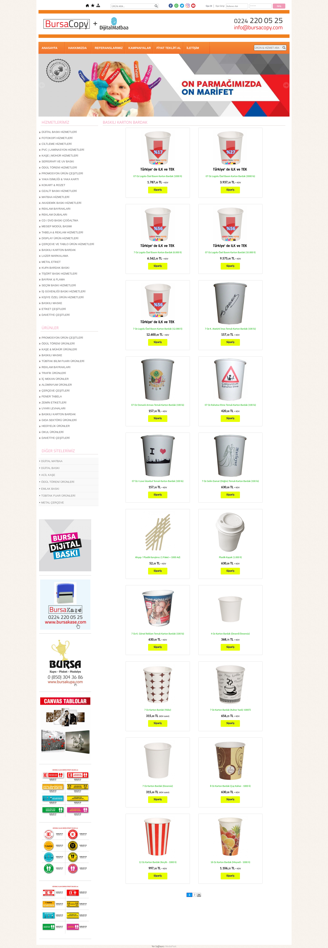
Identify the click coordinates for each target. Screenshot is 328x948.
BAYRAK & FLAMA (53, 279)
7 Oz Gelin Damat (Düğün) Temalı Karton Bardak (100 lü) (230, 481)
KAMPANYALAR (139, 48)
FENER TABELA (52, 396)
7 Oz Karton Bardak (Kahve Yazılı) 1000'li (230, 709)
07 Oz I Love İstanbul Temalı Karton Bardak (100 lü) (157, 481)
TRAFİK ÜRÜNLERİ (54, 373)
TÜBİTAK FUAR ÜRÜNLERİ (58, 495)
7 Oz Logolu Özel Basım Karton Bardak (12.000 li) (157, 328)
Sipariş (158, 189)
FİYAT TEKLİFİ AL (168, 48)
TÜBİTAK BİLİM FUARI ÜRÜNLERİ (63, 361)
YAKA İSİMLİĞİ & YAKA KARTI (60, 179)
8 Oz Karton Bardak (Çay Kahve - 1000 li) (230, 786)
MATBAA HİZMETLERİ (55, 197)
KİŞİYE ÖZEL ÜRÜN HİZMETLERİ (63, 297)
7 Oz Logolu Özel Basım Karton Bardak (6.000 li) (158, 252)
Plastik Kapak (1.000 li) (230, 557)
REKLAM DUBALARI (54, 214)
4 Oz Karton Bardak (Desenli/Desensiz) (230, 633)
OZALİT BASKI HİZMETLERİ (59, 191)
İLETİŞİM (193, 48)
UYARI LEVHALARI (53, 408)
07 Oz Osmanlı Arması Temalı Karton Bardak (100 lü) (157, 404)
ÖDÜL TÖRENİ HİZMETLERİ (59, 167)
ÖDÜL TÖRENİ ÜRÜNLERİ (58, 343)
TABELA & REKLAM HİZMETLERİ (62, 232)
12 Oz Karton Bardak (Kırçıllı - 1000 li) (158, 862)
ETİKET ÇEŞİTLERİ (54, 309)
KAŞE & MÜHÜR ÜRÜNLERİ (59, 349)
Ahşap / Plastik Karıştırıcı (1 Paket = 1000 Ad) (157, 557)
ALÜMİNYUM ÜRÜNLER (57, 384)
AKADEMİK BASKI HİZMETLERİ (61, 202)
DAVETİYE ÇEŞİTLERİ (56, 314)
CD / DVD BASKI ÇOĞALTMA (60, 220)
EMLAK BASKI (50, 488)
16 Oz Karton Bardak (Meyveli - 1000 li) (230, 862)
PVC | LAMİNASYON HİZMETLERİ (63, 149)
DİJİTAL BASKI (50, 468)
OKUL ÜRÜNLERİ (53, 432)
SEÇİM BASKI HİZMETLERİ (59, 285)
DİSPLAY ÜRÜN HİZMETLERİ (60, 238)
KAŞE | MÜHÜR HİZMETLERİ (60, 155)
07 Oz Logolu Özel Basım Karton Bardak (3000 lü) (230, 176)
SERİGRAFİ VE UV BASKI (58, 161)
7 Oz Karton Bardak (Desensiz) (157, 786)
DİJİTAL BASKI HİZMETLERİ (59, 132)
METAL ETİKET (51, 261)
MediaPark (170, 946)
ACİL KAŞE (48, 475)
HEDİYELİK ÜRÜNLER (56, 426)
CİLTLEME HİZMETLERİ (57, 143)
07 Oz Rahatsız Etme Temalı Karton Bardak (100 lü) (230, 404)
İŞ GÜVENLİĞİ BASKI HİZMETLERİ (64, 291)
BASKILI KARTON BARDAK (59, 250)
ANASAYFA (50, 48)
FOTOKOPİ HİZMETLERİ (57, 138)
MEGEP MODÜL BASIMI (57, 226)
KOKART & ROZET (53, 185)
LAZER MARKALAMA (55, 255)
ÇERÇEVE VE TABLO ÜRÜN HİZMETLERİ (68, 244)
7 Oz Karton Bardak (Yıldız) (157, 709)
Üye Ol (209, 6)
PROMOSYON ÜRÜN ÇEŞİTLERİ (62, 173)
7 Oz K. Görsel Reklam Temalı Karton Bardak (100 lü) (157, 633)
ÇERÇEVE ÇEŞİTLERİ (56, 390)
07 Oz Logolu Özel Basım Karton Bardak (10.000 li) (230, 252)
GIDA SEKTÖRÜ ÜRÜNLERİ (59, 420)
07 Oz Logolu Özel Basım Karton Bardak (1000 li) (157, 176)
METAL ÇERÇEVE (52, 502)
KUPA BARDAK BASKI (55, 267)
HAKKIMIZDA (77, 48)
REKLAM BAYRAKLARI (56, 208)
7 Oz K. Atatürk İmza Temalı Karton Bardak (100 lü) (230, 328)
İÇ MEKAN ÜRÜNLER (55, 378)
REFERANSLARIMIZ (109, 48)
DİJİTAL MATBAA (52, 461)
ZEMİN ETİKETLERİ (54, 402)
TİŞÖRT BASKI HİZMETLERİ (59, 273)
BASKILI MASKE (52, 303)
